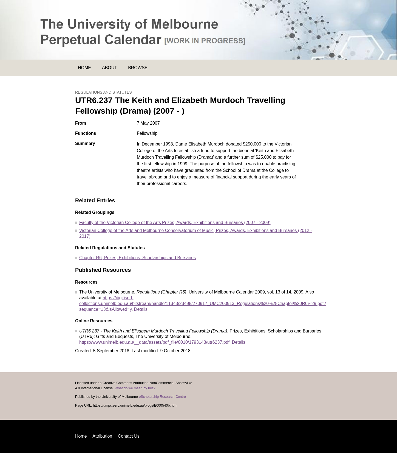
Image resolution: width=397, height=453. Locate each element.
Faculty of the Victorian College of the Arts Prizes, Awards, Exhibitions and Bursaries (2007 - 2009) (175, 222)
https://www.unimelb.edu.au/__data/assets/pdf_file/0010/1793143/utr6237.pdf (154, 342)
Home (84, 67)
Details (141, 309)
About (109, 67)
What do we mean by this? (135, 388)
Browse (138, 67)
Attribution (102, 436)
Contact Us (129, 436)
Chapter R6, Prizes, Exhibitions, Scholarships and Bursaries (137, 257)
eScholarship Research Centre (162, 397)
